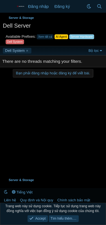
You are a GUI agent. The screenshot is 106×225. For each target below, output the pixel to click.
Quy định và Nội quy (36, 200)
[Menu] (7, 6)
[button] (89, 6)
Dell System (15, 50)
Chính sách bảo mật (73, 200)
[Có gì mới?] (78, 6)
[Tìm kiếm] (99, 6)
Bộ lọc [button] (93, 50)
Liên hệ (10, 200)
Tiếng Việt (22, 192)
